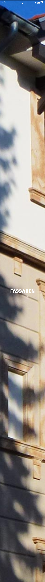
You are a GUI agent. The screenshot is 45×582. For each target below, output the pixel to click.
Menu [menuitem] (3, 1)
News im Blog (4, 2)
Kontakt (41, 1)
